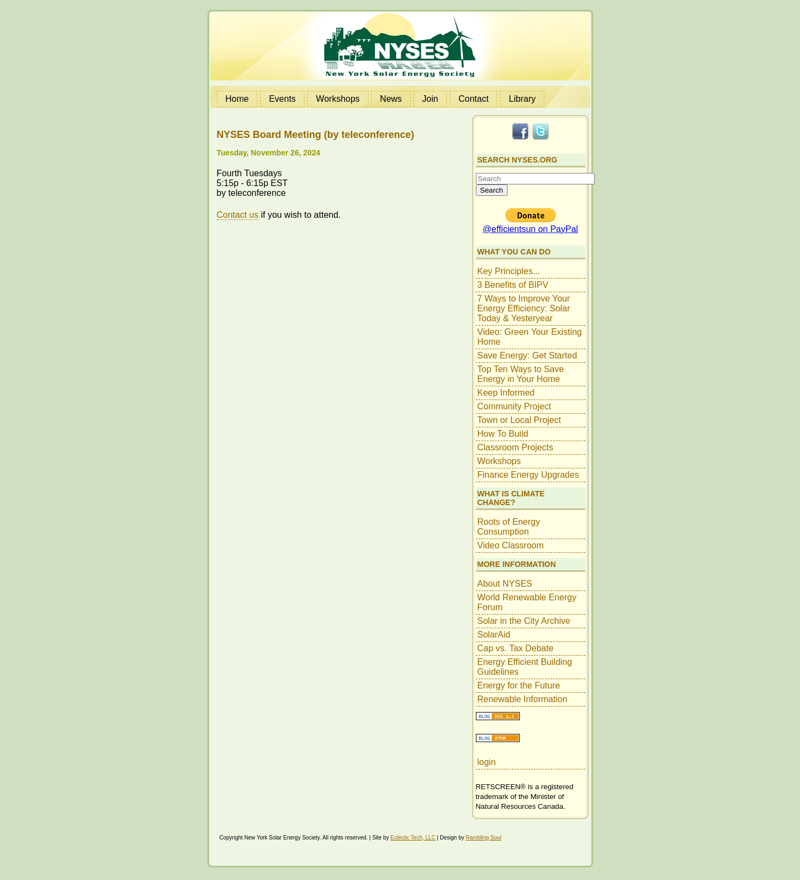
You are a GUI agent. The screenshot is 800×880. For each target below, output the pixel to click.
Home (237, 98)
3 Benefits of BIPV (513, 285)
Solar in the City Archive (524, 621)
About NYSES (505, 583)
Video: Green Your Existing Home (529, 336)
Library (522, 98)
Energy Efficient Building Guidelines (524, 666)
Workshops (338, 98)
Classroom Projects (515, 447)
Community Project (514, 406)
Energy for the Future (518, 685)
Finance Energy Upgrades (528, 474)
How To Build (502, 433)
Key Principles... (508, 271)
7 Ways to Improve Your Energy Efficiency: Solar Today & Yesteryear (524, 308)
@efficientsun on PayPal (530, 229)
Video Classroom (510, 545)
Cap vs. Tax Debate (515, 648)
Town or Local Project (519, 420)
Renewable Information (522, 699)
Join (430, 98)
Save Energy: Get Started (527, 355)
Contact (473, 98)
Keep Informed (506, 392)
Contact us (237, 214)
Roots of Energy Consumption (508, 526)
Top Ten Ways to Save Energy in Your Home (520, 374)
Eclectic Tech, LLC (412, 838)
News (391, 98)
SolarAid (493, 634)
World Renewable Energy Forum (527, 602)
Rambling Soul (484, 838)
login (486, 762)
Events (282, 98)
